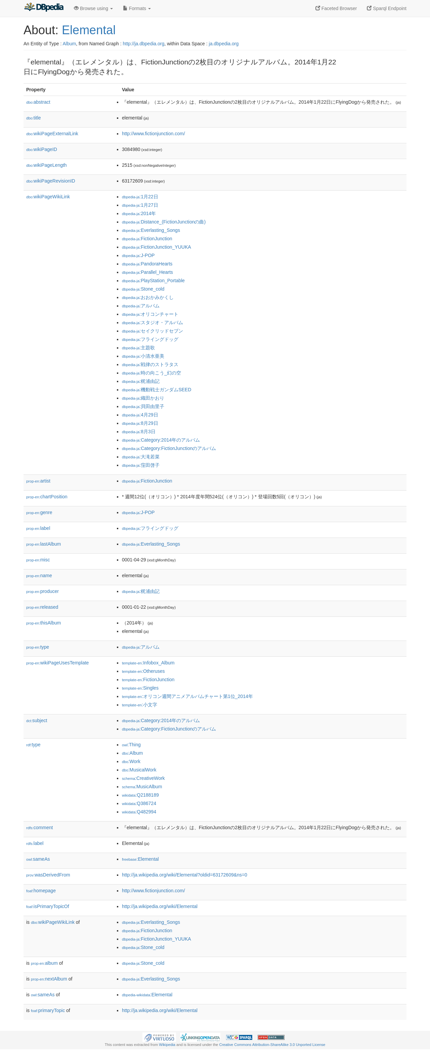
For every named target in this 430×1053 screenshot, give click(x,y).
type (37, 647)
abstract (38, 102)
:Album (132, 753)
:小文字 (139, 704)
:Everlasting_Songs (151, 230)
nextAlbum (49, 979)
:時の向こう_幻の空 (151, 372)
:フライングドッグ (150, 339)
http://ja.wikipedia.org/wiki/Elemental (160, 906)
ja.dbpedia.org (224, 43)
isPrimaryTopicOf (47, 906)
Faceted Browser (336, 8)
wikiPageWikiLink (48, 196)
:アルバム (141, 305)
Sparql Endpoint (386, 8)
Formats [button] (137, 8)
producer (42, 591)
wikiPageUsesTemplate (57, 662)
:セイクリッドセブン (152, 331)
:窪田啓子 (141, 465)
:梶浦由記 (141, 381)
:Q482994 (139, 811)
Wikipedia (167, 1045)
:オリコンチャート (150, 314)
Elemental (89, 30)
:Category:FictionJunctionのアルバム (169, 448)
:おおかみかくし (148, 297)
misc (38, 559)
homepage (41, 890)
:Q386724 (139, 803)
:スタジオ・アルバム (152, 322)
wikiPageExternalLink (52, 133)
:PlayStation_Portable (153, 280)
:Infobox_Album (148, 662)
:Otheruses (143, 671)
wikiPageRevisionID (50, 181)
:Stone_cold (143, 289)
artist (38, 481)
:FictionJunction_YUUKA (156, 247)
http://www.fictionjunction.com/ (153, 133)
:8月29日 (140, 423)
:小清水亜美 (143, 356)
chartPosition (47, 496)
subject (36, 720)
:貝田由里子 (143, 406)
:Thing (131, 744)
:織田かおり (143, 398)
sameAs (38, 859)
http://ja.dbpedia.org (143, 43)
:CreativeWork (143, 778)
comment (39, 827)
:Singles (140, 688)
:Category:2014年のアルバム (161, 440)
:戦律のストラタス (150, 364)
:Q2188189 (140, 795)
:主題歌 (138, 347)
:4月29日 (140, 414)
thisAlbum (43, 622)
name (39, 575)
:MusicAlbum (142, 786)
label (38, 528)
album (44, 963)
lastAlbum (43, 544)
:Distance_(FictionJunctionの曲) (164, 221)
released (42, 607)
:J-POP (138, 255)
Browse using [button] (93, 8)
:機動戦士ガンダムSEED (156, 389)
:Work (131, 761)
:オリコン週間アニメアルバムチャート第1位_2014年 (187, 696)
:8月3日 (139, 431)
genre (39, 512)
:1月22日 (140, 196)
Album (69, 43)
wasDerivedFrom (48, 875)
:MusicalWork (139, 769)
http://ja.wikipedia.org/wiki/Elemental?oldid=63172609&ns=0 (184, 875)
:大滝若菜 (141, 456)
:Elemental (140, 859)
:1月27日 (140, 205)
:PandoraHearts (147, 263)
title (33, 117)
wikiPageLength (46, 165)
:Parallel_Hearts (147, 272)
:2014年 (139, 213)
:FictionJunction (147, 238)
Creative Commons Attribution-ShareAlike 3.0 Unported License (272, 1045)
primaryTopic (48, 1010)
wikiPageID (41, 149)
